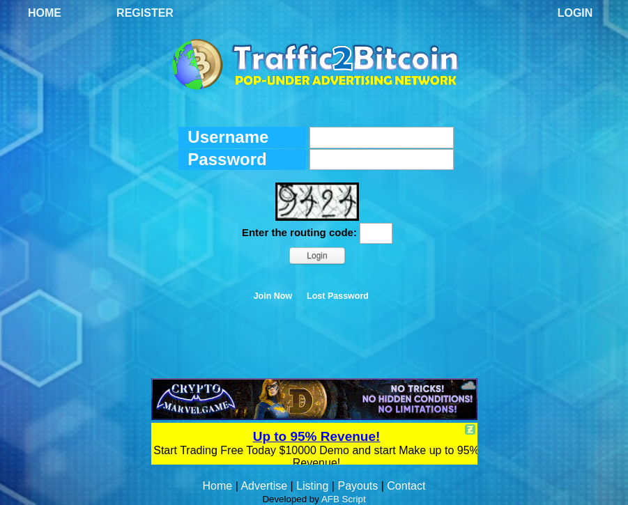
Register (145, 13)
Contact (406, 486)
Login (575, 13)
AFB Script (343, 499)
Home (44, 13)
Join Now (273, 296)
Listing (312, 486)
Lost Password (338, 296)
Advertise (263, 486)
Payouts (357, 486)
